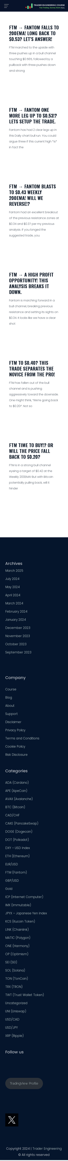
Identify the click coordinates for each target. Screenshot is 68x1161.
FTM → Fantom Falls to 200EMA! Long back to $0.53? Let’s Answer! (34, 33)
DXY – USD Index (17, 849)
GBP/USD (12, 881)
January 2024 (15, 620)
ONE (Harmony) (17, 947)
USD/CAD (12, 1020)
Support (11, 715)
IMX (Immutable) (18, 906)
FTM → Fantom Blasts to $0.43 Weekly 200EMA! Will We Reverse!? (32, 195)
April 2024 (12, 596)
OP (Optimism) (16, 955)
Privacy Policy (15, 731)
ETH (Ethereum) (17, 857)
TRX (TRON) (14, 988)
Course (10, 690)
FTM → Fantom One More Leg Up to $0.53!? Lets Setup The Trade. (33, 115)
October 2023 (15, 645)
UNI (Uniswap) (15, 1012)
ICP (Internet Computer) (24, 898)
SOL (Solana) (15, 971)
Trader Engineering (47, 1149)
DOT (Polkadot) (17, 841)
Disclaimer (13, 723)
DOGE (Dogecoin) (18, 832)
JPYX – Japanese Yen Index (26, 914)
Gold (8, 890)
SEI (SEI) (11, 963)
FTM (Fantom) (16, 873)
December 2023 (17, 629)
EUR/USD (11, 865)
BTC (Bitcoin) (15, 808)
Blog (8, 698)
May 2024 (12, 588)
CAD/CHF (12, 816)
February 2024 (16, 612)
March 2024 (14, 604)
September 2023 (18, 653)
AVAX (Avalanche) (19, 800)
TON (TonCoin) (16, 979)
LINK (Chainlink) (17, 930)
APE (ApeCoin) (16, 792)
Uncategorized (16, 1004)
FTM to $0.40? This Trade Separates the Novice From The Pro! (32, 368)
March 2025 (14, 571)
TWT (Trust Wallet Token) (24, 996)
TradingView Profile (24, 1084)
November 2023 (17, 637)
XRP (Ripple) (14, 1037)
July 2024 (12, 580)
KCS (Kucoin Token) (20, 922)
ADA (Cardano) (17, 783)
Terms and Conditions (22, 739)
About (10, 706)
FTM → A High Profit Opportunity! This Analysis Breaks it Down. (31, 283)
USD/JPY (11, 1028)
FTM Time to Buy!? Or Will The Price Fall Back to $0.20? (31, 450)
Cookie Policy (15, 747)
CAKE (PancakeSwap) (21, 824)
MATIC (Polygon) (17, 939)
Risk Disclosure (16, 755)
